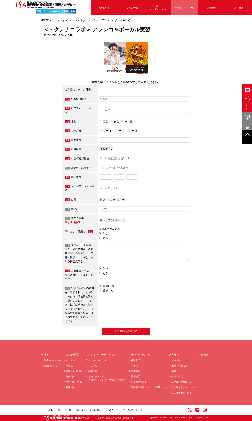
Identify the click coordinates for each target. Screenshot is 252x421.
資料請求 (80, 410)
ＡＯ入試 (175, 360)
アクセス (238, 7)
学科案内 (104, 7)
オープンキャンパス (185, 7)
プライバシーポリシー (134, 410)
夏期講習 (135, 376)
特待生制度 (177, 376)
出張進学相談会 (139, 382)
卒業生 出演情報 (74, 371)
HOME (45, 20)
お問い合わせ (97, 410)
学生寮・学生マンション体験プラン (149, 387)
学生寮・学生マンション (183, 387)
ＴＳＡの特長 (131, 7)
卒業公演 (92, 371)
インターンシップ (75, 360)
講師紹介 (70, 376)
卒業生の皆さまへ (53, 360)
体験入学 (135, 360)
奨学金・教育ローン (181, 382)
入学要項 (211, 7)
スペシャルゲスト (97, 360)
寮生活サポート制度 (181, 392)
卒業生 (69, 365)
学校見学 (135, 365)
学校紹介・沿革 (74, 382)
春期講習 (135, 371)
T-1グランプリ (95, 365)
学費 (173, 371)
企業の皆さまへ (51, 365)
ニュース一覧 (64, 410)
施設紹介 (70, 387)
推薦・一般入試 (179, 365)
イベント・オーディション (157, 8)
